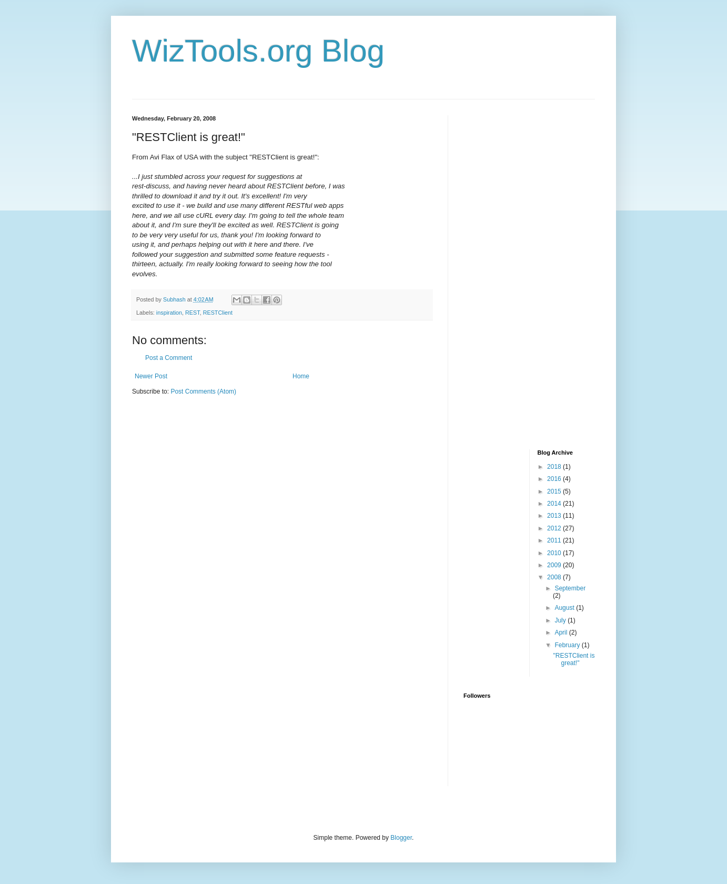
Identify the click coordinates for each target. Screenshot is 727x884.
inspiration (169, 312)
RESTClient (218, 312)
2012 (555, 528)
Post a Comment (168, 357)
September (569, 588)
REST (192, 312)
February (567, 645)
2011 (555, 540)
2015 (555, 491)
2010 (555, 553)
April (561, 632)
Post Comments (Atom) (203, 391)
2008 (555, 577)
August (565, 607)
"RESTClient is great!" (573, 659)
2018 (555, 466)
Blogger (401, 837)
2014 (555, 503)
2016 (555, 479)
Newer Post (151, 376)
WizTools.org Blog (258, 50)
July (561, 620)
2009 (555, 565)
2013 (555, 515)
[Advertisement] (505, 273)
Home (300, 376)
